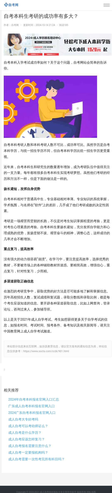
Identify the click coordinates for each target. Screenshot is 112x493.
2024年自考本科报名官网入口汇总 (33, 399)
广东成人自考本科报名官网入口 (31, 406)
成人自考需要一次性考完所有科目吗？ (36, 459)
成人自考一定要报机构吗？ (28, 452)
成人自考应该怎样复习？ (26, 439)
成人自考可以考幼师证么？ (28, 426)
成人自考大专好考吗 (23, 419)
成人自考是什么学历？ (24, 433)
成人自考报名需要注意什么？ (29, 446)
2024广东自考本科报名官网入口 (32, 413)
